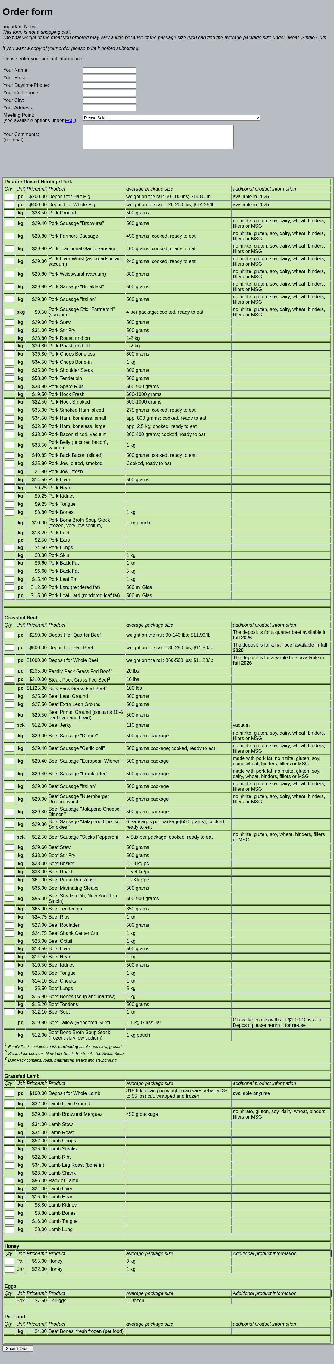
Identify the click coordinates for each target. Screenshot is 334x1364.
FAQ (70, 120)
